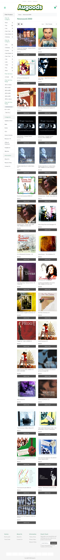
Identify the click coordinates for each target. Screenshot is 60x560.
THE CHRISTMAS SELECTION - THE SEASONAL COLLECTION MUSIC (47, 428)
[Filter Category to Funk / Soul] (9, 31)
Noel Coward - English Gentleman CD (26, 312)
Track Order (7, 539)
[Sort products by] (50, 24)
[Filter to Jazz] (9, 59)
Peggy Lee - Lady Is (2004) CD (24, 341)
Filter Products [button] (9, 14)
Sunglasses (7, 147)
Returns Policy (8, 162)
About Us (30, 1)
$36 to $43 (8, 96)
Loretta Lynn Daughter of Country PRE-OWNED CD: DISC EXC (46, 283)
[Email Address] (45, 543)
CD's (6, 131)
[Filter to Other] (9, 64)
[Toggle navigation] (5, 8)
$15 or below (8, 84)
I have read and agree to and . (48, 546)
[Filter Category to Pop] (9, 25)
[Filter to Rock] (9, 70)
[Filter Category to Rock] (9, 22)
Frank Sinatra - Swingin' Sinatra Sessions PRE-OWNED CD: (45, 137)
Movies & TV (8, 138)
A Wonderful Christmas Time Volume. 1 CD (47, 48)
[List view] (21, 24)
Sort (43, 24)
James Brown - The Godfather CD (46, 254)
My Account (7, 536)
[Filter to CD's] (9, 44)
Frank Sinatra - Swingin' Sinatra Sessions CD (24, 137)
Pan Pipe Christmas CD (44, 312)
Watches (7, 151)
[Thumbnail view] (18, 24)
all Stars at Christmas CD (23, 78)
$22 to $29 (8, 90)
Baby (6, 124)
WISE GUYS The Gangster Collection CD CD (26, 516)
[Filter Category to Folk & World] (9, 34)
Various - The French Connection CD (47, 487)
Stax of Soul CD (21, 399)
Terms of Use (32, 536)
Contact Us (35, 1)
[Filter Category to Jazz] (9, 28)
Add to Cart (26, 54)
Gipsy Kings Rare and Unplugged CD (47, 224)
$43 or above (8, 99)
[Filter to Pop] (9, 67)
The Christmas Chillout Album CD (25, 428)
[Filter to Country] (9, 50)
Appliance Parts (8, 120)
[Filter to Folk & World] (9, 53)
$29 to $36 (8, 93)
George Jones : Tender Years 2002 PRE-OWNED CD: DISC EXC (25, 225)
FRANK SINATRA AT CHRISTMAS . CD (26, 166)
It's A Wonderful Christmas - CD (25, 254)
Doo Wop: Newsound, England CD (46, 107)
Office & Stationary (7, 143)
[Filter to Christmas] (9, 47)
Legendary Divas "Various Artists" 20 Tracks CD (26, 283)
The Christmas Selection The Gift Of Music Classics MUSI (47, 458)
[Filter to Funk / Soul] (9, 56)
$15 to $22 (8, 87)
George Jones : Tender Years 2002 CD (47, 196)
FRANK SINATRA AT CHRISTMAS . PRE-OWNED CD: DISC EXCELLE (47, 166)
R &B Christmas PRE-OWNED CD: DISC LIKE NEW (25, 370)
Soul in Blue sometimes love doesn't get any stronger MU (47, 370)
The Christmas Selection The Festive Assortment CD (26, 458)
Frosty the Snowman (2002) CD (24, 196)
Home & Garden (8, 135)
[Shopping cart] (55, 8)
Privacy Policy (32, 539)
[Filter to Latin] (9, 62)
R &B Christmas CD (43, 341)
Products (24, 1)
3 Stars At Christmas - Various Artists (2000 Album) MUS (26, 48)
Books (6, 128)
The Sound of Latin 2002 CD (24, 487)
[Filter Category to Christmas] (9, 37)
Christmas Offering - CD (23, 107)
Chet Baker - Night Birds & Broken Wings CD (46, 78)
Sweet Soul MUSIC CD (43, 399)
